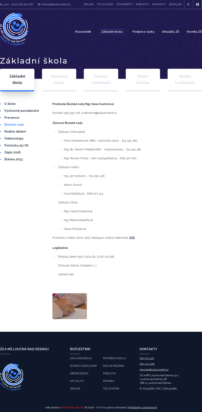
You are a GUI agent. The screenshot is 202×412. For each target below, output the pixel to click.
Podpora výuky (143, 31)
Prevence (11, 118)
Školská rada (14, 124)
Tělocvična (105, 4)
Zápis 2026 (12, 152)
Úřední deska (79, 373)
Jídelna (88, 4)
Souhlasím (101, 408)
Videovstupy (14, 138)
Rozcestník (83, 31)
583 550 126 (147, 358)
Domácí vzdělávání (83, 365)
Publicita (142, 4)
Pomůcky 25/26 (16, 145)
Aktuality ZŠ (170, 31)
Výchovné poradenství (21, 111)
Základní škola (111, 31)
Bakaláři (175, 4)
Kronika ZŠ (194, 31)
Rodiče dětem (15, 131)
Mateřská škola (114, 358)
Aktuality (77, 381)
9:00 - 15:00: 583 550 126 (18, 4)
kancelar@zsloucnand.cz (56, 4)
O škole (10, 104)
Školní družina (113, 365)
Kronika (108, 381)
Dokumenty (124, 4)
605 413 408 (147, 363)
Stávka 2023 (13, 159)
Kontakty (159, 4)
